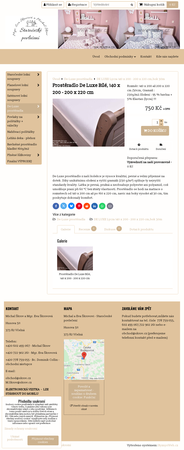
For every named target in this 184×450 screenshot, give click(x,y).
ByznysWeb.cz (168, 445)
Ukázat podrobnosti (15, 438)
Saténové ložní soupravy (17, 98)
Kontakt (146, 56)
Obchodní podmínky (120, 56)
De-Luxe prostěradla (71, 219)
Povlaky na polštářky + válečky (24, 121)
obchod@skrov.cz (18, 378)
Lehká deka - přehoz (21, 138)
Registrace (77, 4)
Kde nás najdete (167, 56)
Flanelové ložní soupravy (24, 87)
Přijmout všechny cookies (43, 440)
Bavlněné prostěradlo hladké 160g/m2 (22, 147)
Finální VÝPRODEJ (19, 161)
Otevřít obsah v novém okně (84, 407)
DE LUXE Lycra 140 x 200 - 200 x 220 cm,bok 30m (128, 219)
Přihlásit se (53, 4)
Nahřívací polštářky (21, 132)
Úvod (96, 56)
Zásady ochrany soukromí (21, 428)
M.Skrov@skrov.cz (19, 382)
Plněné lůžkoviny (24, 155)
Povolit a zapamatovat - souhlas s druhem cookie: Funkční (84, 392)
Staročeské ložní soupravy (24, 76)
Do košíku (155, 131)
